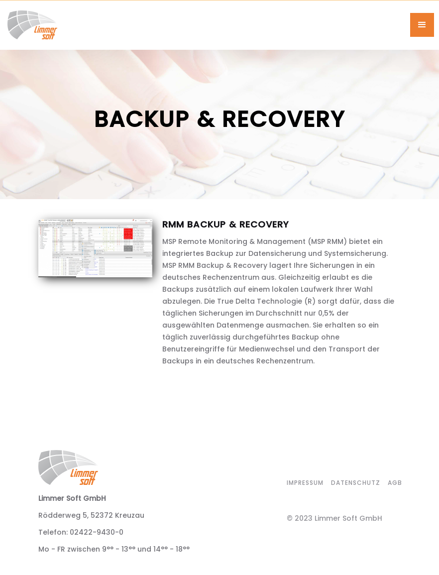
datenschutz (355, 482)
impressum (305, 482)
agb (395, 482)
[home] (208, 25)
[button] (422, 25)
